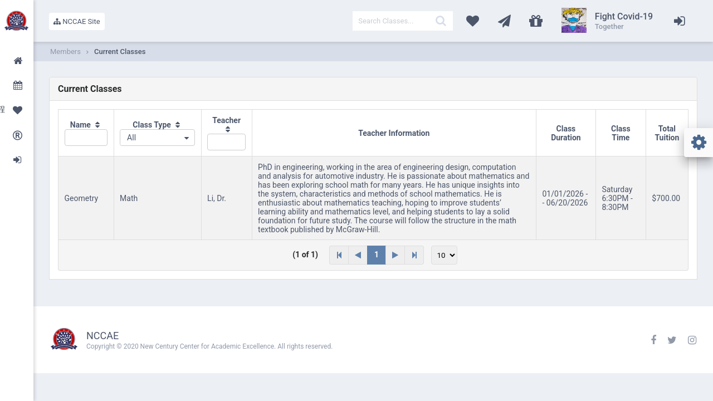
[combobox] (157, 137)
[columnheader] (86, 133)
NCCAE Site (76, 21)
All (131, 137)
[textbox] (403, 21)
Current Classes (119, 51)
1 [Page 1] (376, 254)
